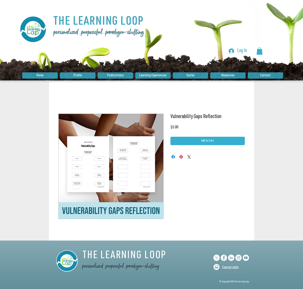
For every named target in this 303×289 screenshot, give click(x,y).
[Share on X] (189, 156)
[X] (216, 258)
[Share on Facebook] (173, 156)
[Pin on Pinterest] (181, 156)
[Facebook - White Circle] (224, 258)
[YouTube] (246, 258)
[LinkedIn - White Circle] (231, 258)
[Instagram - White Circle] (238, 258)
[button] (260, 51)
